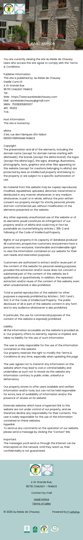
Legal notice (41, 499)
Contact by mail (41, 493)
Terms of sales (41, 503)
